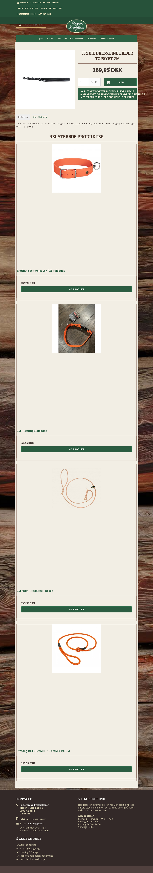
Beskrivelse (23, 117)
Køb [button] (114, 82)
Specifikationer (40, 117)
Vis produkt (76, 289)
